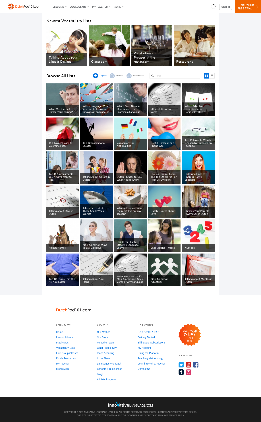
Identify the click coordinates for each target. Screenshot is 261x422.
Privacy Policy (171, 412)
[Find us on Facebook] (196, 365)
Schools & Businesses (109, 368)
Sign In (225, 6)
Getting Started (146, 337)
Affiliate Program (106, 379)
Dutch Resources (66, 358)
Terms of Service (167, 415)
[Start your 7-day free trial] (190, 335)
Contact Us (144, 368)
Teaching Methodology (150, 358)
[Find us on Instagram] (188, 372)
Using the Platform (148, 353)
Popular (103, 76)
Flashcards (62, 342)
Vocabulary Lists (65, 347)
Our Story (102, 337)
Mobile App (62, 368)
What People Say (107, 347)
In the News (103, 358)
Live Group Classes (67, 353)
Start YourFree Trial (248, 6)
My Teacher (100, 7)
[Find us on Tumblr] (181, 372)
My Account (144, 347)
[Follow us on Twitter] (181, 365)
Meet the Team (105, 342)
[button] (213, 6)
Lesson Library (64, 337)
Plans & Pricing (105, 353)
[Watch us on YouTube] (188, 365)
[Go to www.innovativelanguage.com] (130, 404)
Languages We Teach (109, 363)
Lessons (58, 7)
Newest (119, 76)
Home (59, 332)
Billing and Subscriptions (151, 342)
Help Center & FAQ (149, 332)
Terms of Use (188, 412)
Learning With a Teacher (151, 363)
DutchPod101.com (153, 412)
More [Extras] (117, 7)
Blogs (100, 374)
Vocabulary (78, 7)
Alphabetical (138, 76)
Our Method (103, 332)
